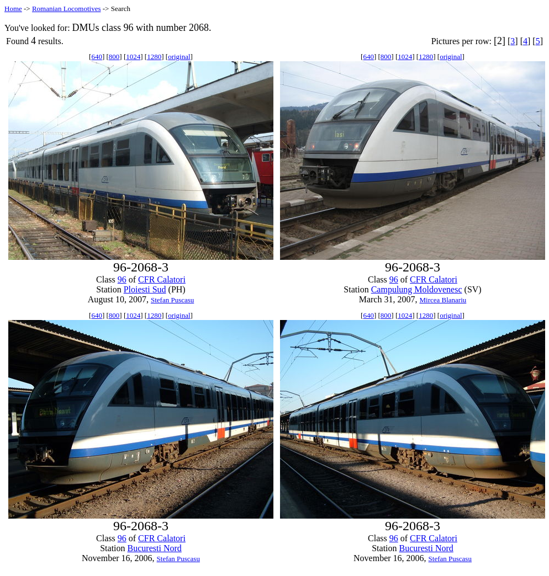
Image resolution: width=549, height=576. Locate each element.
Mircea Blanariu (442, 300)
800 (114, 56)
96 (122, 279)
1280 (154, 56)
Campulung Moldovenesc (416, 289)
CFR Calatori (162, 279)
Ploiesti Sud (145, 289)
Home (13, 8)
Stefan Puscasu (172, 300)
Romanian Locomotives (66, 8)
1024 (133, 56)
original (179, 56)
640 (96, 56)
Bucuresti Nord (155, 548)
